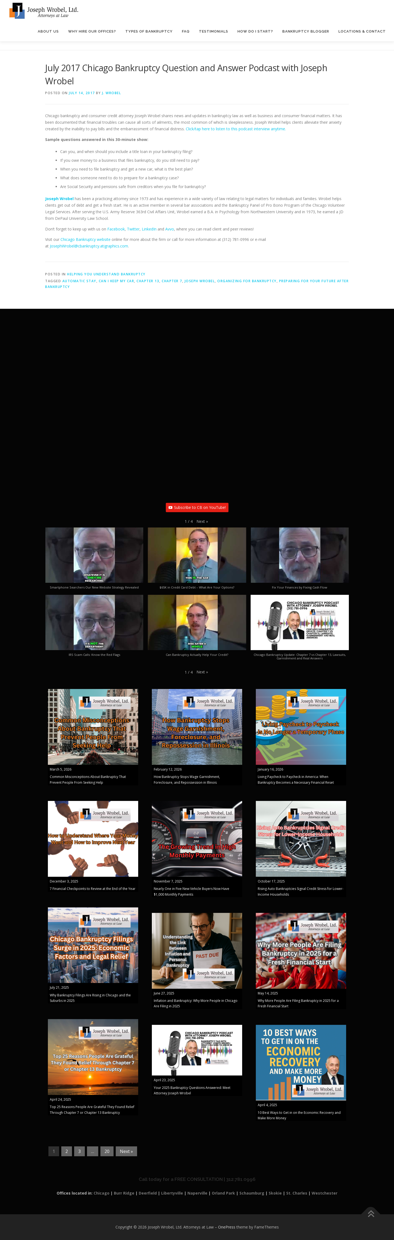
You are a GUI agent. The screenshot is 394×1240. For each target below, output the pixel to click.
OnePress (226, 1227)
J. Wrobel (111, 93)
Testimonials (213, 31)
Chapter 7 (172, 281)
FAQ (186, 31)
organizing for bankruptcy (247, 281)
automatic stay (79, 281)
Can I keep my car (116, 281)
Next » (126, 1151)
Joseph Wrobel (200, 281)
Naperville (197, 1193)
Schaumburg (251, 1193)
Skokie (275, 1193)
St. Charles (296, 1193)
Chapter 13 (148, 281)
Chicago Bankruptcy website (85, 239)
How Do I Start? (255, 31)
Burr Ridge (124, 1193)
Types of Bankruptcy (149, 31)
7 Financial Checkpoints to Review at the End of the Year (92, 888)
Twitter (133, 229)
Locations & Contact (362, 31)
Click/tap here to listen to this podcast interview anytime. (236, 128)
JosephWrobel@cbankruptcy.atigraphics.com (89, 246)
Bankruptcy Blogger (305, 31)
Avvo (169, 229)
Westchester (324, 1193)
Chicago (101, 1193)
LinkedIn (149, 229)
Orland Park (223, 1193)
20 (107, 1151)
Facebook (116, 229)
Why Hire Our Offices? (92, 31)
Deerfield (148, 1193)
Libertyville (172, 1193)
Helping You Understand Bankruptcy (106, 274)
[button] (202, 521)
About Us (48, 31)
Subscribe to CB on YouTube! (197, 507)
